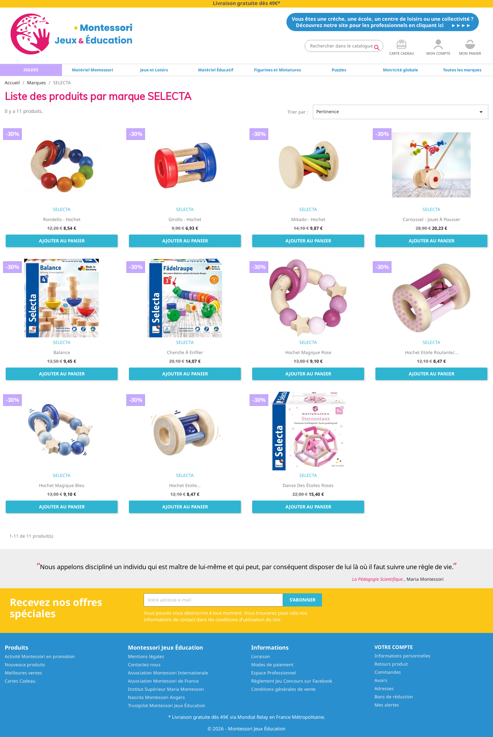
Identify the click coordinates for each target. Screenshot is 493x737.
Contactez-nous (144, 665)
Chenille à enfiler (185, 352)
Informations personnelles (402, 656)
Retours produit (391, 664)
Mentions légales (146, 656)
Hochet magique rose (308, 352)
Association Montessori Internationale (168, 673)
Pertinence (400, 112)
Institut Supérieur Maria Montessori (166, 689)
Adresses (384, 688)
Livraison (260, 656)
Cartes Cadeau (20, 681)
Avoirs (380, 680)
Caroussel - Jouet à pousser (431, 219)
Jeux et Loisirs (154, 70)
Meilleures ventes (23, 673)
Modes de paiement (272, 665)
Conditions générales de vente (283, 689)
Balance (61, 352)
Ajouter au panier (62, 241)
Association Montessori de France (163, 681)
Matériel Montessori (92, 70)
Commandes (387, 672)
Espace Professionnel (273, 673)
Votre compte (393, 647)
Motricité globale (400, 70)
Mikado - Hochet (308, 219)
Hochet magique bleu (62, 485)
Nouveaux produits (25, 665)
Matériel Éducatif (215, 70)
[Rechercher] (344, 46)
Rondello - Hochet (61, 219)
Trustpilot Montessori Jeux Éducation (166, 705)
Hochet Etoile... (185, 485)
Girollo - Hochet (185, 219)
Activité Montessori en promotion (40, 656)
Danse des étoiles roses (308, 485)
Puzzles (339, 70)
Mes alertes (386, 705)
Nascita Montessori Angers (156, 697)
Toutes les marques (462, 70)
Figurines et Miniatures (277, 70)
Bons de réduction (393, 697)
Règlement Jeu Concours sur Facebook (291, 681)
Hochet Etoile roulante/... (431, 352)
